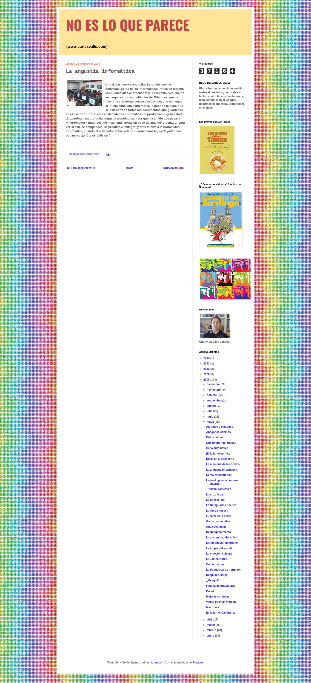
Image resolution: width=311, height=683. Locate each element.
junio (210, 416)
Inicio (129, 167)
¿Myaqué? (213, 580)
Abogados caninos (218, 432)
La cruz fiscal (214, 494)
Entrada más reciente (81, 167)
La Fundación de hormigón (223, 569)
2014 (206, 358)
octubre (212, 395)
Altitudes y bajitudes (219, 426)
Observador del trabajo (221, 442)
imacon (158, 662)
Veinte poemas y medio (221, 601)
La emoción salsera (218, 553)
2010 (206, 368)
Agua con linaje (216, 526)
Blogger (198, 662)
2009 (206, 374)
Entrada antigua (173, 167)
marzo (211, 624)
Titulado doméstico (218, 489)
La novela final (215, 499)
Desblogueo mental (218, 532)
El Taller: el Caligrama (220, 612)
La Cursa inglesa (217, 510)
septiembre (214, 400)
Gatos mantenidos (218, 521)
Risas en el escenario (220, 459)
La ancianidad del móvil (221, 537)
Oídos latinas (214, 437)
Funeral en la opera (218, 516)
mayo (211, 422)
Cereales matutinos (218, 475)
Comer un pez (215, 564)
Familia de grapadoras (220, 585)
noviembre (214, 389)
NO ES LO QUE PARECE (127, 24)
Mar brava (212, 607)
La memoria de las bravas (223, 464)
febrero (212, 630)
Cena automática (217, 448)
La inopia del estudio (219, 548)
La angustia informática (221, 469)
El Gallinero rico (216, 559)
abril (210, 619)
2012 (206, 363)
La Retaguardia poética (221, 505)
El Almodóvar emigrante (222, 542)
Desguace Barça (216, 575)
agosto (212, 405)
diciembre (213, 384)
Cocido (210, 591)
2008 (206, 379)
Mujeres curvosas (217, 596)
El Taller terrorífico (218, 453)
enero (211, 635)
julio (210, 411)
